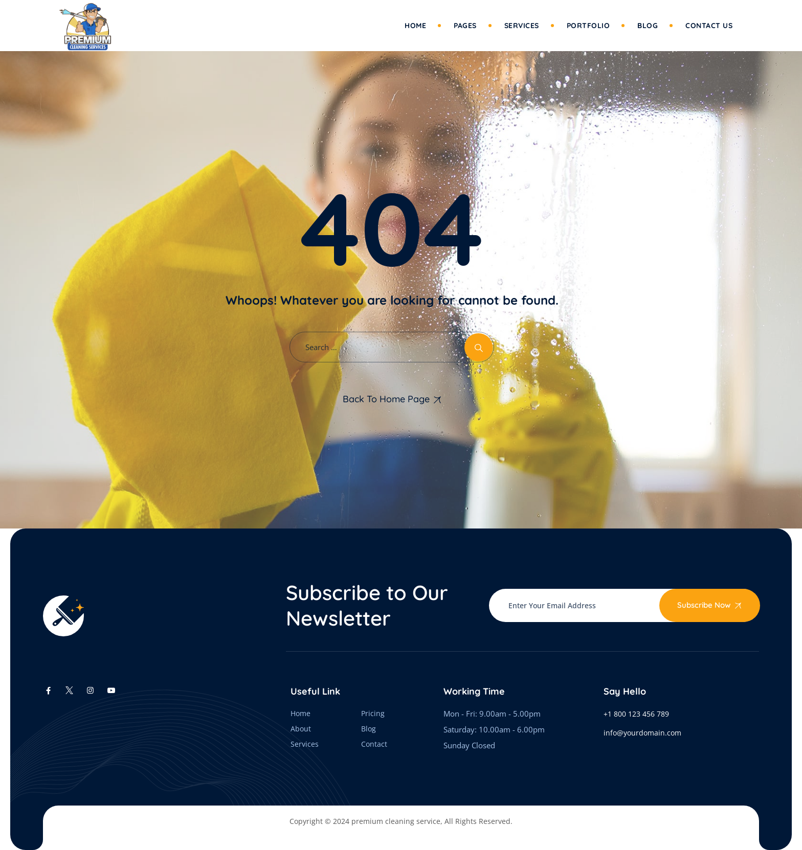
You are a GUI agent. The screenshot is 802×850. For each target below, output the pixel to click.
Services (521, 25)
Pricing (373, 713)
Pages (465, 25)
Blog (647, 25)
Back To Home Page (386, 399)
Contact (374, 744)
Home (415, 25)
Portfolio (588, 25)
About (301, 728)
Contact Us (708, 25)
